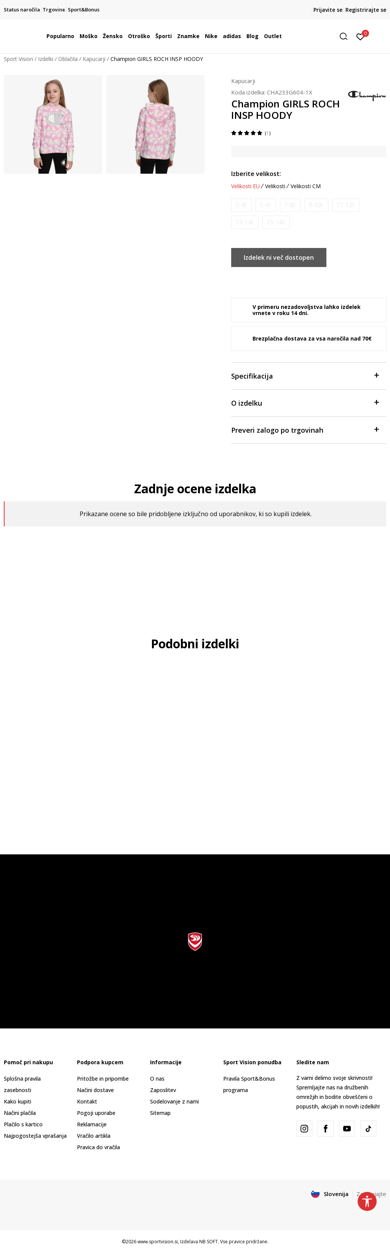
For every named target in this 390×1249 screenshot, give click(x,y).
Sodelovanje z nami (174, 1101)
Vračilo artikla (93, 1135)
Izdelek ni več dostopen (279, 257)
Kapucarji (94, 58)
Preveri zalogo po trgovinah (305, 429)
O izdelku (305, 402)
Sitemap (160, 1112)
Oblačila (68, 58)
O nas (157, 1078)
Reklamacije (92, 1124)
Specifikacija (305, 375)
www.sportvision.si (157, 1241)
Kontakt (87, 1101)
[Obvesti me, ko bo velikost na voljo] (241, 205)
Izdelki (45, 58)
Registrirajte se (365, 9)
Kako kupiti (17, 1101)
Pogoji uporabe (96, 1112)
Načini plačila (20, 1112)
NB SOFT (208, 1241)
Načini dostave (95, 1090)
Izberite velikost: (256, 173)
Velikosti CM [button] (306, 186)
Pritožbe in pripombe (103, 1078)
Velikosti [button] (275, 186)
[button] (346, 36)
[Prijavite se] (360, 36)
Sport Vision (18, 58)
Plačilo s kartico (23, 1124)
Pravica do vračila (98, 1147)
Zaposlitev (163, 1090)
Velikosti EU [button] (245, 186)
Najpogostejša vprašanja (35, 1135)
